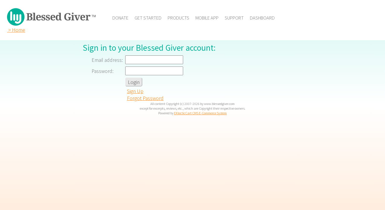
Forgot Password (145, 98)
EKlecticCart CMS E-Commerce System (200, 113)
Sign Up (135, 91)
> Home (16, 29)
